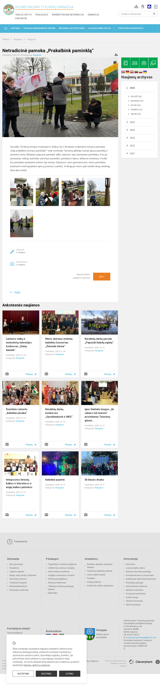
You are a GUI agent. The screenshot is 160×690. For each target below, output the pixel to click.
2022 (132, 145)
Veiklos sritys (23, 14)
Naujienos (18, 39)
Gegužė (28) (136, 96)
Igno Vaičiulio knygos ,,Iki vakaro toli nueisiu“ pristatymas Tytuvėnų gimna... (99, 415)
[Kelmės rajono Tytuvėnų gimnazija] (8, 9)
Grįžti (17, 292)
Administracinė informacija (68, 14)
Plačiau (29, 374)
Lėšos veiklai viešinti (96, 574)
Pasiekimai (14, 568)
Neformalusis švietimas (59, 571)
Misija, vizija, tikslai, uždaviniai (22, 575)
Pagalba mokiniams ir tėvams (61, 575)
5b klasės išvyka (94, 479)
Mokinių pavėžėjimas (57, 579)
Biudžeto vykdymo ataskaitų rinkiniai (99, 565)
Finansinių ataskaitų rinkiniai (99, 571)
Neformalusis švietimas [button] (72, 28)
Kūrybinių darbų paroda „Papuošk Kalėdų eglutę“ (99, 340)
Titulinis (6, 39)
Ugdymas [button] (15, 28)
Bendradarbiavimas (18, 586)
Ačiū (101, 276)
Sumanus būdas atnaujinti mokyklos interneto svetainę (115, 663)
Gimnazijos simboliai (18, 590)
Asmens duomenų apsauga (138, 571)
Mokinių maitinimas (57, 582)
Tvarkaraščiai (17, 541)
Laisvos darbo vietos (135, 568)
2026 (132, 88)
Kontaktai (21, 18)
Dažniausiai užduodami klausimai (141, 579)
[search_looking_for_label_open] (154, 14)
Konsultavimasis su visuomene (140, 575)
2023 (132, 138)
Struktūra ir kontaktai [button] (130, 28)
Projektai (91, 578)
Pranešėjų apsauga (134, 582)
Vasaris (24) (136, 110)
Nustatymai (23, 674)
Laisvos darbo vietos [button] (99, 28)
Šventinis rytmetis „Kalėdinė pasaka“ (17, 411)
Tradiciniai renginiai (18, 582)
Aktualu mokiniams (134, 590)
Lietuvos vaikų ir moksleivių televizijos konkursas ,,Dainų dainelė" (19, 344)
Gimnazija (93, 14)
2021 (132, 153)
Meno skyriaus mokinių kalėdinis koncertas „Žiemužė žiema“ (58, 342)
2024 (132, 130)
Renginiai (31, 39)
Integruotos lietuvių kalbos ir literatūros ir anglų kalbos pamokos (19, 483)
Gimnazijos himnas (18, 579)
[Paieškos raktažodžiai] (138, 13)
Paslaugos (41, 14)
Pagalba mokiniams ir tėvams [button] (39, 28)
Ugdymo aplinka (16, 571)
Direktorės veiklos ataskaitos (100, 585)
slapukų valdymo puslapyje (37, 665)
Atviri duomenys (133, 604)
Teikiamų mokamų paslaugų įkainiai (61, 588)
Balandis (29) (137, 101)
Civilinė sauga (132, 597)
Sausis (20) (136, 114)
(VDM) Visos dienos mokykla (61, 568)
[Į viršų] (157, 662)
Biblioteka (52, 593)
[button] (136, 6)
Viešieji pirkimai (94, 582)
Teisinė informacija (134, 601)
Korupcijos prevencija (135, 593)
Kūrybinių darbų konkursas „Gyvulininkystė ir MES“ (58, 413)
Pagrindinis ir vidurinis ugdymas (62, 564)
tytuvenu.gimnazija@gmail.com (142, 637)
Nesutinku (46, 674)
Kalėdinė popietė (55, 479)
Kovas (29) (136, 105)
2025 (132, 122)
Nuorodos (130, 564)
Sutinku (69, 674)
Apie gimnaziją (16, 564)
